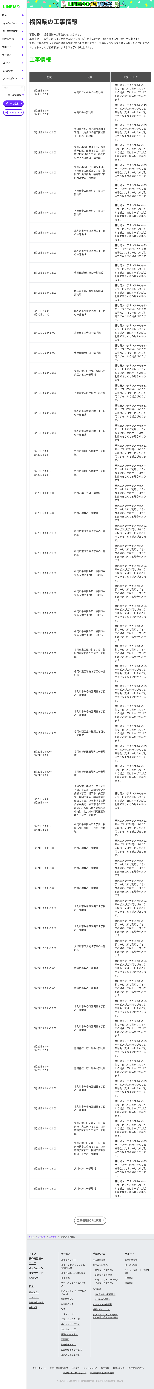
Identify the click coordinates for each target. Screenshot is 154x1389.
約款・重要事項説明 (59, 1367)
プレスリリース (90, 1367)
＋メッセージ (67, 1313)
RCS (63, 1309)
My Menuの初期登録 (102, 1304)
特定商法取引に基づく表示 (102, 1372)
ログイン (14, 112)
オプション (34, 1297)
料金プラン (34, 1292)
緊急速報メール (68, 1344)
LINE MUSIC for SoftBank (73, 1272)
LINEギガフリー (68, 1259)
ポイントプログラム (70, 1324)
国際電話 (65, 1339)
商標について (119, 1367)
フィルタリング (68, 1329)
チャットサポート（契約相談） (137, 1271)
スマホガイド (10, 78)
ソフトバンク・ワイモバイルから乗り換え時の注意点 (105, 1316)
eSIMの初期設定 (102, 1299)
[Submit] (22, 88)
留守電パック (67, 1303)
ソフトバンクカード (70, 1319)
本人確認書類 (99, 1259)
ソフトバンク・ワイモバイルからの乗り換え (106, 1281)
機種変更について (101, 1309)
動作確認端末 (10, 31)
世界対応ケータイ (69, 1334)
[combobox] (10, 88)
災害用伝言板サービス (71, 1349)
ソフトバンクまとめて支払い (73, 1284)
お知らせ (8, 70)
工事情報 (129, 1277)
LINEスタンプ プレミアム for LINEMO (73, 1266)
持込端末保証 (67, 1298)
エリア (6, 62)
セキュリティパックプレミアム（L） (73, 1292)
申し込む (14, 103)
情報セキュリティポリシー (74, 1372)
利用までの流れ (100, 1264)
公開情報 (105, 1367)
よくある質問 (131, 1264)
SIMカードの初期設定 (105, 1294)
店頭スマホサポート (70, 1354)
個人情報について (136, 1367)
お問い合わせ (131, 1259)
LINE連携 (65, 1277)
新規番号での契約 (103, 1274)
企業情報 (76, 1367)
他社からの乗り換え (104, 1269)
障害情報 (129, 1282)
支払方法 (33, 1307)
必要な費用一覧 (36, 1302)
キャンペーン (10, 23)
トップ (31, 1236)
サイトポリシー (39, 1367)
